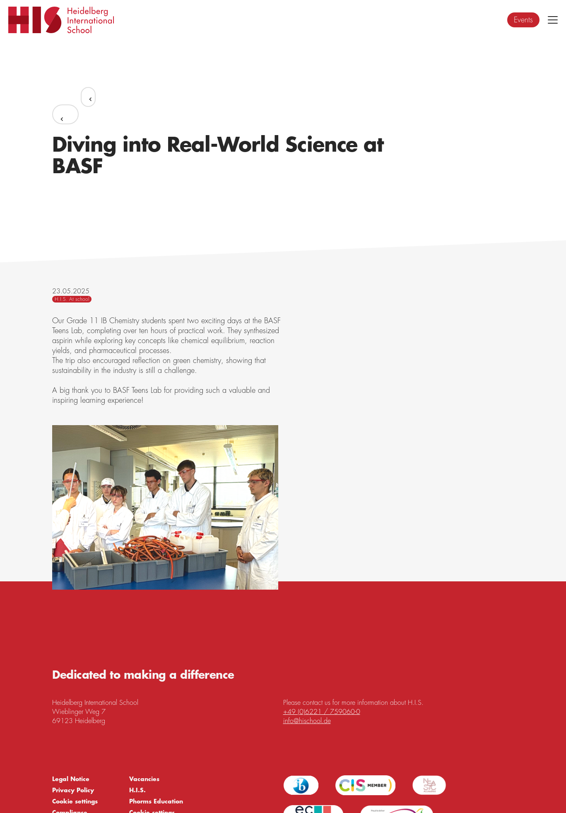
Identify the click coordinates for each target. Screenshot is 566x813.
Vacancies (144, 779)
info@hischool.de (307, 721)
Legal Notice (70, 779)
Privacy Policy (73, 790)
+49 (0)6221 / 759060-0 (321, 712)
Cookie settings (75, 801)
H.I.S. (137, 790)
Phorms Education (156, 801)
